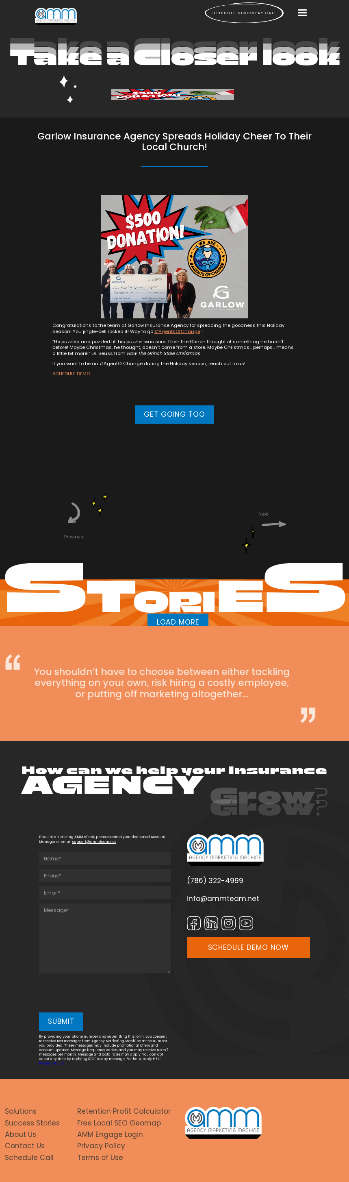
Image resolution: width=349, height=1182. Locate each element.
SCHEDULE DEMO (71, 373)
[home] (56, 16)
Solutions (21, 1111)
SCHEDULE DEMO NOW (248, 947)
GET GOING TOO (174, 414)
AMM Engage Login (110, 1134)
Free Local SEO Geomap (119, 1123)
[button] (302, 13)
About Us (20, 1134)
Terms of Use (100, 1157)
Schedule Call (29, 1157)
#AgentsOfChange (177, 331)
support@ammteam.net (94, 841)
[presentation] (101, 993)
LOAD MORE (178, 622)
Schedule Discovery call (244, 13)
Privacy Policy (51, 1063)
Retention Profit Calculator (124, 1111)
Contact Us (25, 1145)
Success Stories (32, 1123)
